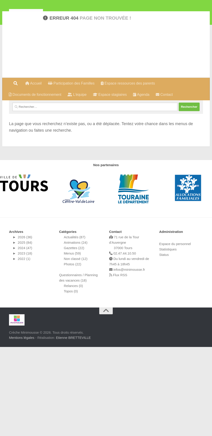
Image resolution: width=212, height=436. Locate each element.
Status (164, 344)
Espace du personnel (175, 333)
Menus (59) (72, 342)
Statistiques (168, 338)
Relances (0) (73, 375)
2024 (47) (25, 337)
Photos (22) (72, 353)
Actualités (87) (74, 326)
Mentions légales (21, 426)
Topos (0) (71, 380)
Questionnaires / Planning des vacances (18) (78, 366)
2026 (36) (25, 326)
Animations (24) (75, 331)
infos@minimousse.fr (127, 358)
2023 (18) (25, 342)
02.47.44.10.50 (122, 342)
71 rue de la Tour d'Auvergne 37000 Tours (124, 331)
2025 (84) (25, 331)
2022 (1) (24, 348)
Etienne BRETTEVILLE (73, 426)
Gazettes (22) (74, 337)
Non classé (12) (75, 348)
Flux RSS (118, 364)
